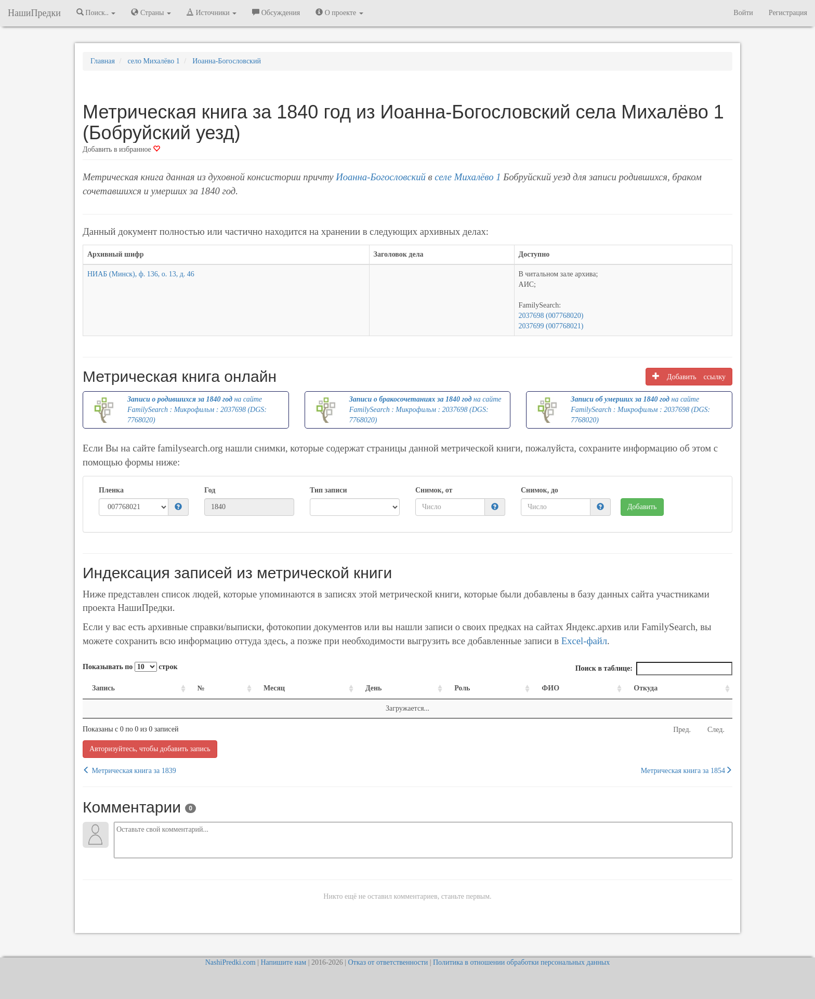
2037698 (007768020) (551, 315)
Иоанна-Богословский (381, 176)
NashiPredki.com (230, 962)
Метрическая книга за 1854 (686, 770)
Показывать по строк (130, 667)
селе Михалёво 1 (468, 176)
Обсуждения (276, 12)
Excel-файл (584, 640)
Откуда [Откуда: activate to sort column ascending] (646, 688)
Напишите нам (283, 962)
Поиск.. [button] (96, 12)
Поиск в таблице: (653, 668)
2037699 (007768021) (551, 326)
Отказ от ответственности (388, 962)
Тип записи (328, 490)
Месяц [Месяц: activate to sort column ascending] (274, 688)
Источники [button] (211, 12)
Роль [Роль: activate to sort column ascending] (462, 688)
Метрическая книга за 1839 (129, 770)
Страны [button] (151, 12)
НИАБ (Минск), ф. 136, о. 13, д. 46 (140, 274)
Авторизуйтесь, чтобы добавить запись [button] (150, 749)
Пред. (682, 730)
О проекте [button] (339, 12)
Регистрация (788, 13)
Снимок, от (433, 490)
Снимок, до (539, 490)
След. (716, 730)
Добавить (642, 507)
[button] (178, 507)
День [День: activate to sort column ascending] (373, 688)
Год (209, 490)
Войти (743, 13)
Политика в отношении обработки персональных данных (521, 962)
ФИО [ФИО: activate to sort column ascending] (550, 688)
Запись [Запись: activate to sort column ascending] (103, 688)
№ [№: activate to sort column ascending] (201, 688)
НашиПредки (34, 13)
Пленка (111, 490)
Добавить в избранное (121, 149)
